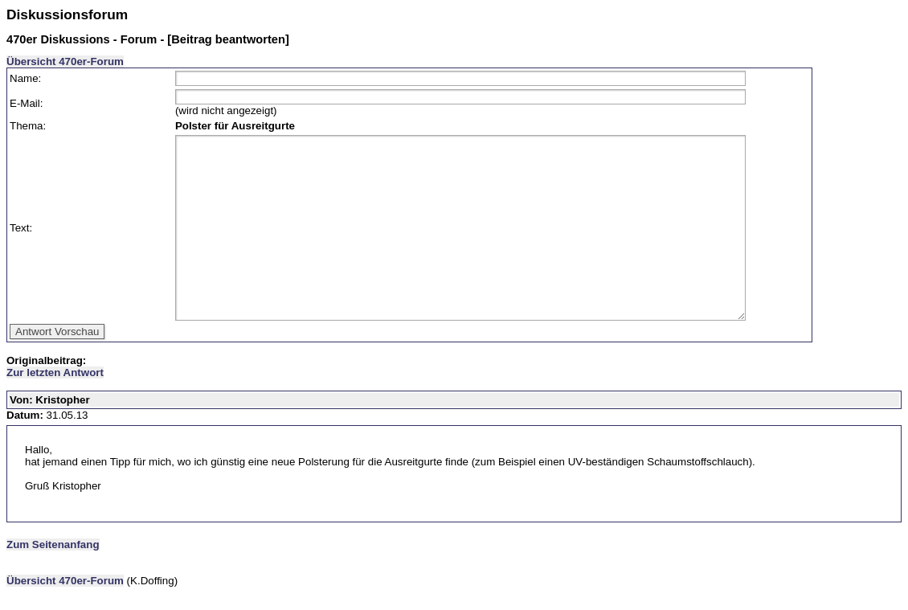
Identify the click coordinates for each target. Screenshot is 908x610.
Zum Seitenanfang (53, 544)
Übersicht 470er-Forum (65, 61)
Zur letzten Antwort (55, 372)
